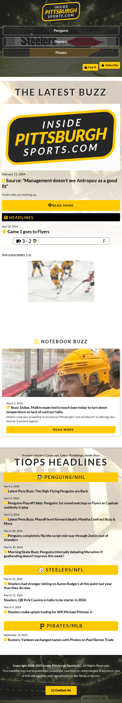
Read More (61, 205)
